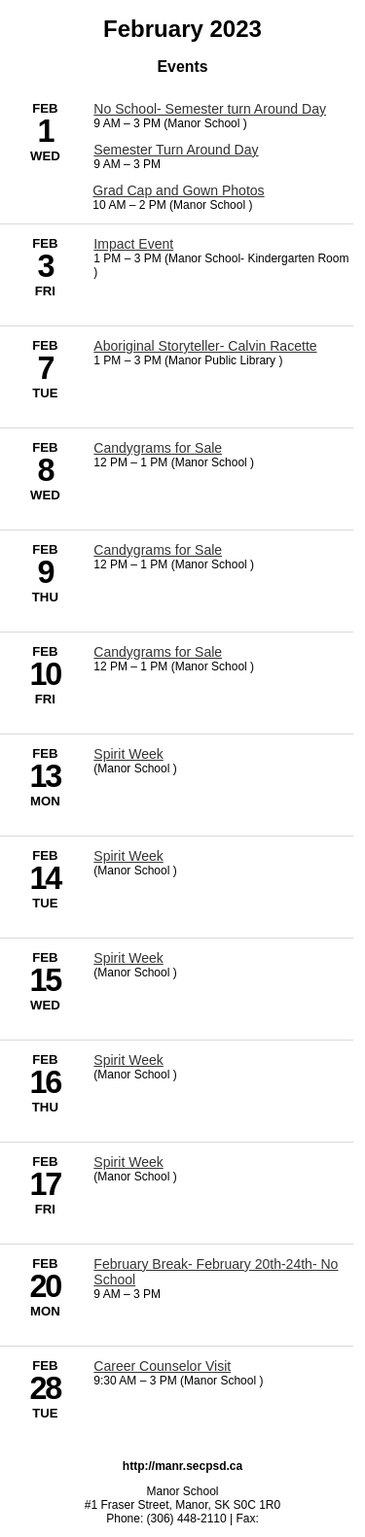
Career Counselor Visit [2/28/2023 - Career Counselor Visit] (162, 1366)
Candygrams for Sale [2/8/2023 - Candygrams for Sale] (157, 448)
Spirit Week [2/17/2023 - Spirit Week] (128, 1162)
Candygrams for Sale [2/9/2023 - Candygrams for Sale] (157, 550)
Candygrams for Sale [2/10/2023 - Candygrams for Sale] (157, 652)
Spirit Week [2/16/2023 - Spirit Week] (128, 1060)
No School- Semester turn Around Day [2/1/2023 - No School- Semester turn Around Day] (209, 109)
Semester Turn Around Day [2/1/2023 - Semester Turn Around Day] (175, 149)
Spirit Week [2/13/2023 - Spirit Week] (128, 754)
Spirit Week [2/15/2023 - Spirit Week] (128, 958)
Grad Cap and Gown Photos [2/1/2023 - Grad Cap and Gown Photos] (178, 190)
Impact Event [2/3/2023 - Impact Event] (133, 244)
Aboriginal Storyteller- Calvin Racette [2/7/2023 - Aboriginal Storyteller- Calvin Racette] (204, 346)
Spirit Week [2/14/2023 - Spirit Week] (128, 856)
